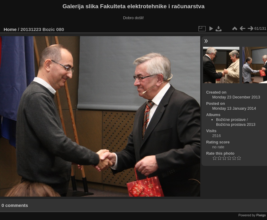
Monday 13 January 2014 (234, 108)
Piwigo (261, 215)
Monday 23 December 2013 (236, 97)
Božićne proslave (230, 119)
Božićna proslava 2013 (235, 124)
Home (10, 29)
